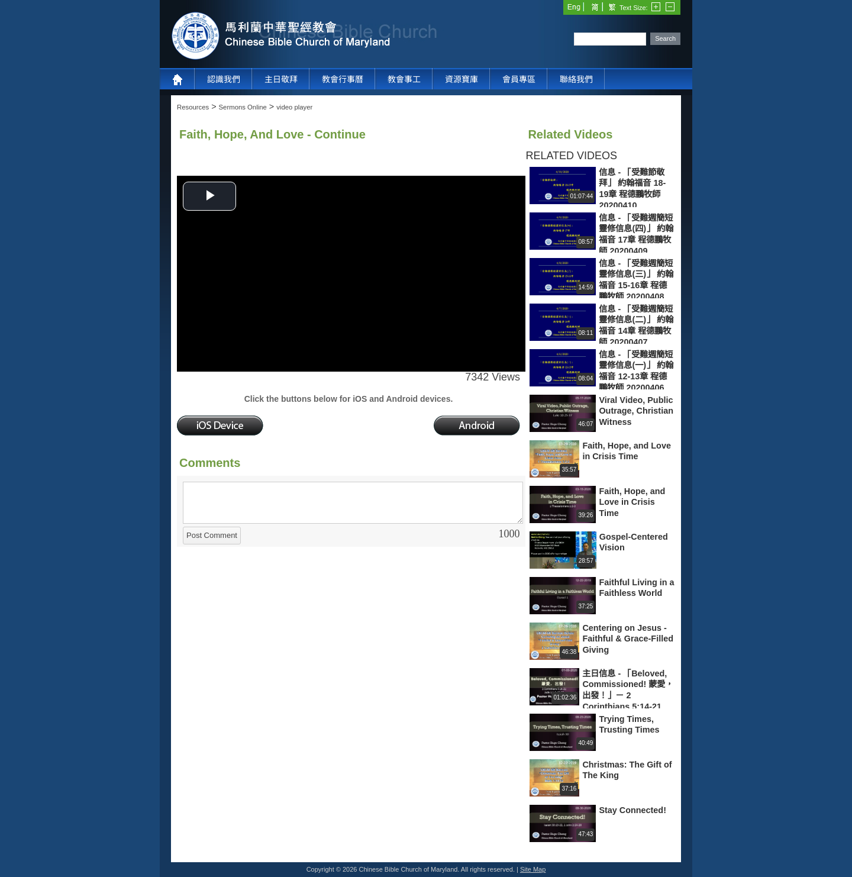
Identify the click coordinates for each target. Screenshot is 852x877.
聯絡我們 (576, 79)
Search (665, 38)
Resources (193, 107)
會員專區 (518, 79)
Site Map (533, 869)
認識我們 (223, 79)
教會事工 (404, 79)
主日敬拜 (281, 79)
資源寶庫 (461, 79)
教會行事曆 (342, 79)
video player (294, 107)
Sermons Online (243, 107)
